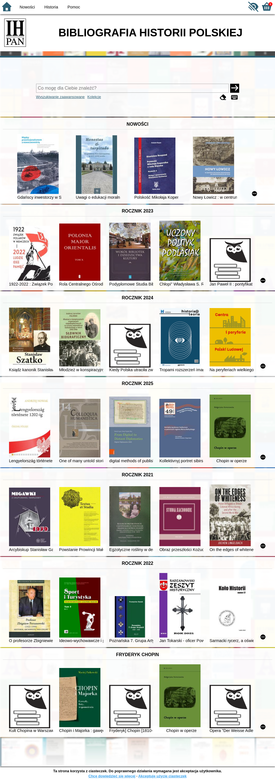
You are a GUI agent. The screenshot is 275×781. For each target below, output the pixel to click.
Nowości (27, 7)
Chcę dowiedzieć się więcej (111, 776)
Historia (51, 7)
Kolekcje (94, 97)
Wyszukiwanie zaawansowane (60, 97)
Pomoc (73, 7)
